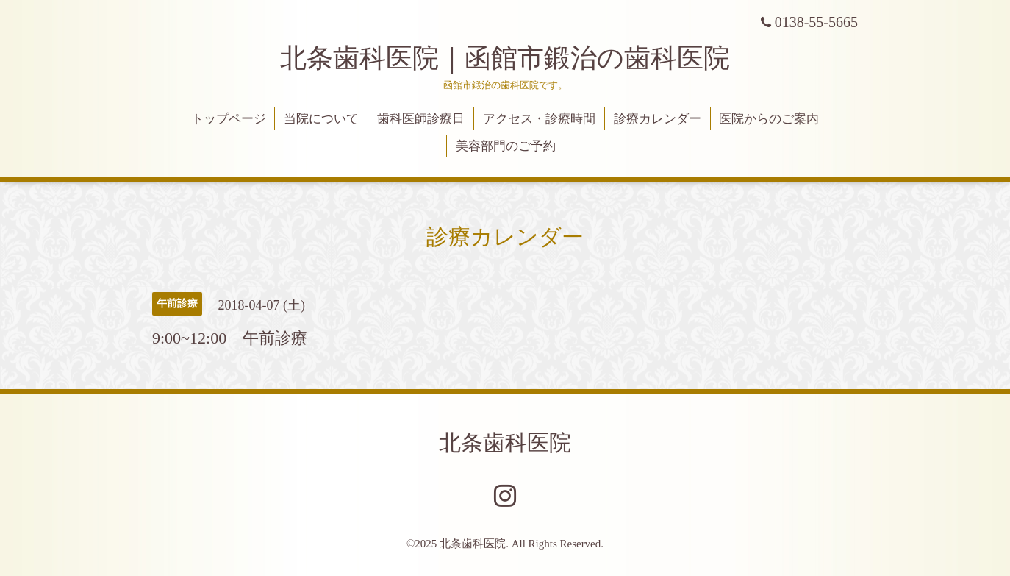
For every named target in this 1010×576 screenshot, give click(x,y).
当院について (321, 119)
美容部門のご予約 (506, 146)
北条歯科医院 (505, 442)
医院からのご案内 (769, 119)
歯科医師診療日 (421, 119)
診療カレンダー (657, 119)
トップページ (228, 119)
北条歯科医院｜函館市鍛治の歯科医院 (518, 58)
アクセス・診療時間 (539, 119)
